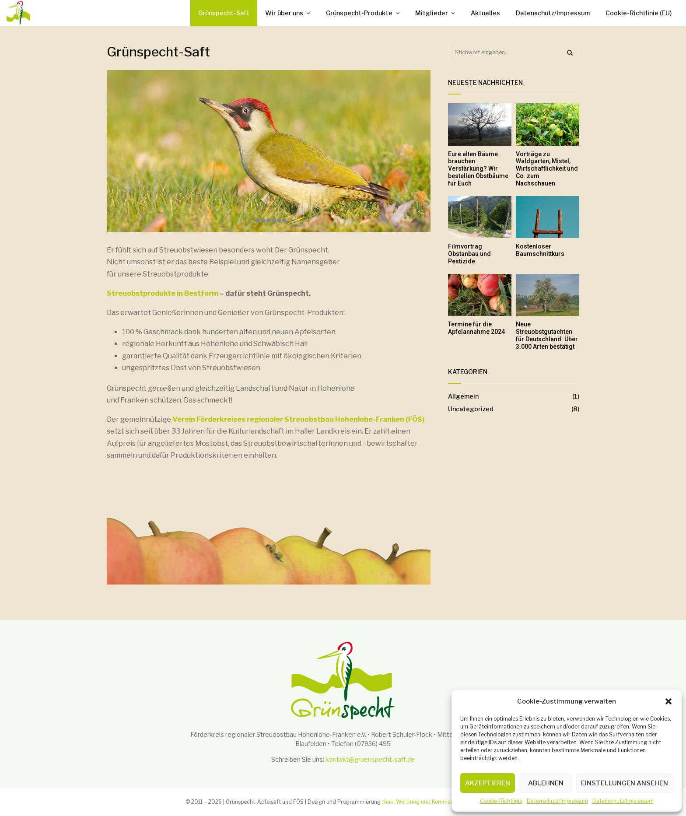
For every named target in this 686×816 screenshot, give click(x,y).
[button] (668, 701)
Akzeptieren (487, 783)
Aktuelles (485, 13)
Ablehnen (546, 783)
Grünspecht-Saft (223, 13)
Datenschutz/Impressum (557, 801)
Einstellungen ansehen (624, 783)
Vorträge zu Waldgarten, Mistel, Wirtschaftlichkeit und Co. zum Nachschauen (547, 169)
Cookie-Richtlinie (501, 801)
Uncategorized (471, 409)
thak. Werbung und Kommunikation (426, 801)
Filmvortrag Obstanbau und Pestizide (469, 254)
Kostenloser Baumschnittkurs (540, 250)
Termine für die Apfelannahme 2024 (476, 328)
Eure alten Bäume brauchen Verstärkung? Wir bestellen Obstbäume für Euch (478, 169)
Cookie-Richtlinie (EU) (639, 13)
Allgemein (463, 396)
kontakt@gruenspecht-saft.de (370, 759)
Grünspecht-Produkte (359, 13)
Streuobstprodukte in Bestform (162, 293)
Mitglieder (431, 13)
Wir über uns (284, 13)
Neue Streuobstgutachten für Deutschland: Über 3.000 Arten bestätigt (547, 335)
